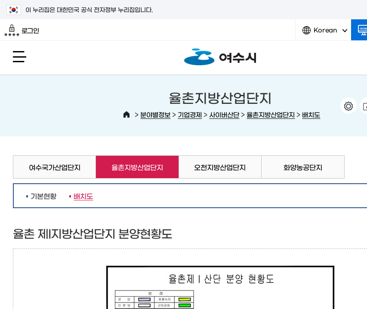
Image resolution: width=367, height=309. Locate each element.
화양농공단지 (303, 167)
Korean (324, 33)
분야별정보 (155, 114)
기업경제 (190, 114)
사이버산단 (224, 114)
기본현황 (43, 195)
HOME (126, 114)
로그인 (21, 30)
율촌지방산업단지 (271, 114)
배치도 (311, 114)
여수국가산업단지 (54, 167)
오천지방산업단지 (220, 167)
